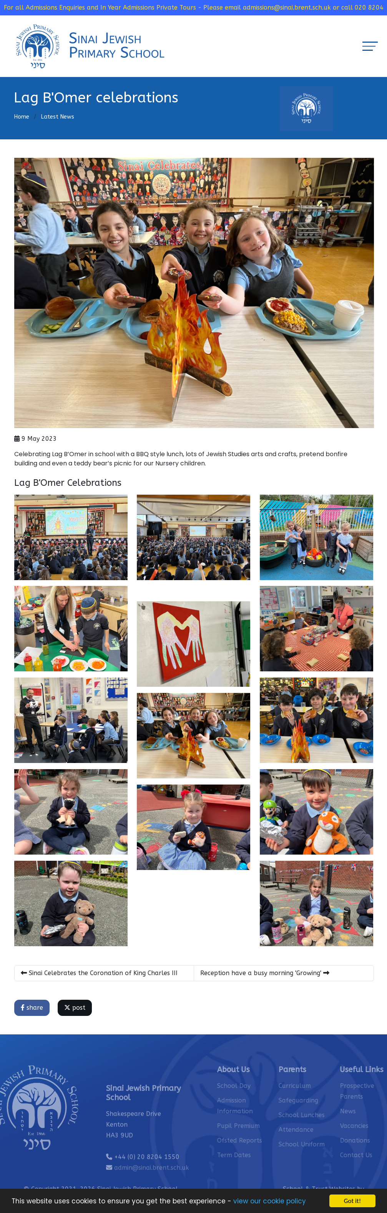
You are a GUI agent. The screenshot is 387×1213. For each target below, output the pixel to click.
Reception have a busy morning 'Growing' (266, 973)
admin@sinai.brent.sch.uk (151, 1181)
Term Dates (247, 1155)
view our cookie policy (269, 1202)
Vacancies (368, 1125)
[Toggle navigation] (370, 46)
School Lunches (315, 1115)
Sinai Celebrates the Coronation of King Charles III (100, 973)
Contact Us (370, 1155)
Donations (369, 1140)
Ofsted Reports (253, 1140)
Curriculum (308, 1085)
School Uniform (315, 1144)
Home (21, 117)
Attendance (309, 1129)
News (361, 1111)
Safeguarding (312, 1100)
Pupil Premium (252, 1125)
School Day (247, 1085)
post (76, 1007)
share (33, 1007)
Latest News (57, 117)
